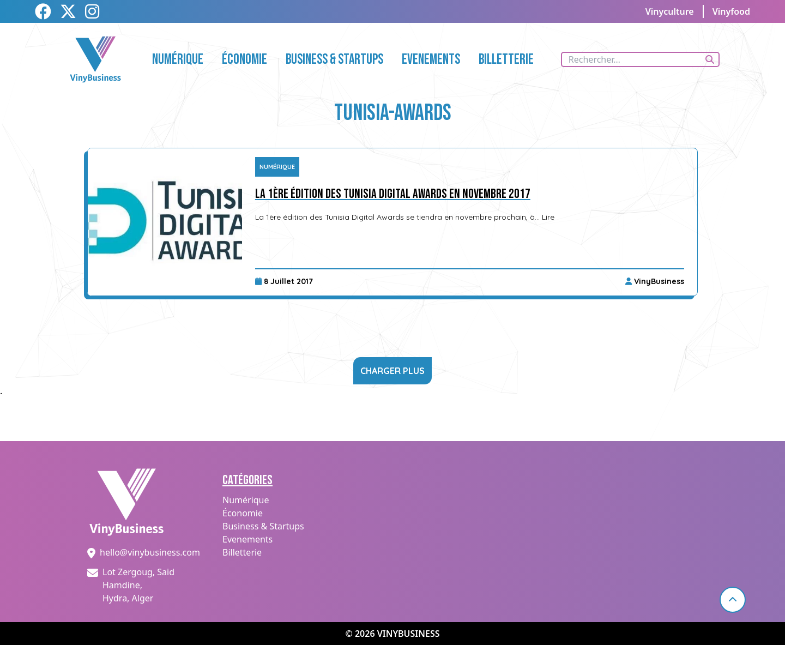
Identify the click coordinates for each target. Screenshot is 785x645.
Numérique (277, 167)
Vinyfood (731, 11)
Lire (548, 217)
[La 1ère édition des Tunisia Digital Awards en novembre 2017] (165, 222)
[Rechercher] (709, 59)
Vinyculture (669, 11)
